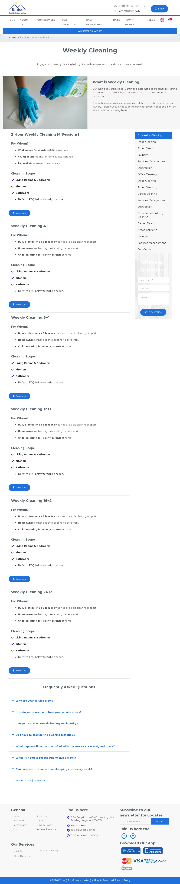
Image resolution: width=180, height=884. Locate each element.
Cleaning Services (17, 851)
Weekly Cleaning (150, 135)
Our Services (46, 20)
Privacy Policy (45, 825)
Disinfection (145, 167)
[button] (69, 700)
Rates (40, 820)
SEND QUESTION (153, 312)
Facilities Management (152, 161)
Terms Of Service (46, 829)
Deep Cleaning (147, 141)
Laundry (143, 154)
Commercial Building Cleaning (150, 215)
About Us (42, 816)
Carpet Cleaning (147, 193)
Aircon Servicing (147, 148)
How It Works (19, 825)
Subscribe (160, 821)
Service (23, 37)
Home (12, 37)
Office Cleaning (147, 174)
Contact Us (18, 820)
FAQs (15, 829)
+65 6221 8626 (138, 5)
